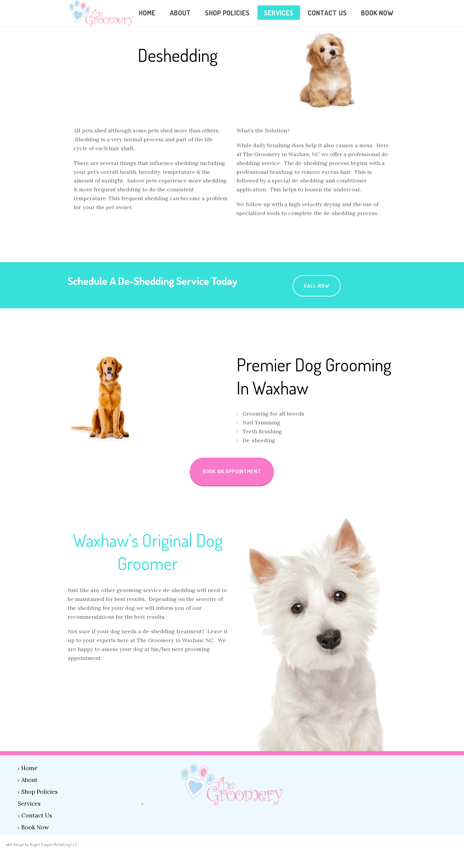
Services (279, 12)
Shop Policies (227, 12)
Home (147, 12)
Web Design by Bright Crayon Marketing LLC (42, 844)
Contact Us (327, 12)
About (180, 12)
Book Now (377, 12)
